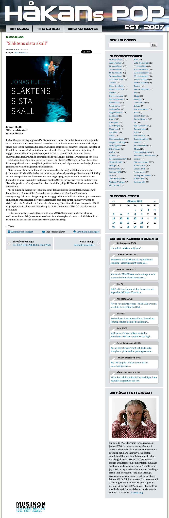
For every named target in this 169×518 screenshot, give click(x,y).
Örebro (112, 152)
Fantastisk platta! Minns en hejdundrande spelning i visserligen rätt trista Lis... (132, 261)
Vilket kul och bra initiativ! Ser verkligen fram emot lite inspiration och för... (134, 379)
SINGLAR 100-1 (115, 162)
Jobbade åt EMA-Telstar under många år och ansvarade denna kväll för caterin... (133, 276)
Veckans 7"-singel (117, 182)
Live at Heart (139, 135)
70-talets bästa (115, 69)
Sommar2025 (115, 172)
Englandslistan (115, 112)
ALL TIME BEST (116, 79)
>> (155, 201)
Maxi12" (137, 142)
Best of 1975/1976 (141, 89)
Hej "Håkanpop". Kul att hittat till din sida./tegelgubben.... (129, 364)
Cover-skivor (114, 106)
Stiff (111, 175)
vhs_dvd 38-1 (114, 185)
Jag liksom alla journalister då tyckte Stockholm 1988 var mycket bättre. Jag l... (131, 335)
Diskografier (114, 109)
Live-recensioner (116, 139)
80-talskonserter (141, 72)
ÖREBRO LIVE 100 (142, 152)
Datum (137, 106)
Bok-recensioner (116, 99)
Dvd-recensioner (141, 109)
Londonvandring (141, 139)
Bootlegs (137, 99)
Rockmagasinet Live (118, 159)
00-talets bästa (115, 59)
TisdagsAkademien (142, 175)
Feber (136, 112)
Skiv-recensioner (21, 52)
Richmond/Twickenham (144, 155)
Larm (136, 132)
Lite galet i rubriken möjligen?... (126, 248)
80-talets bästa (115, 72)
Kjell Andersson (141, 125)
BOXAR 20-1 (114, 102)
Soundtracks (139, 172)
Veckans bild (139, 182)
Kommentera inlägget (20, 231)
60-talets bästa (140, 66)
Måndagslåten (115, 145)
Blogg (136, 96)
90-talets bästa (115, 76)
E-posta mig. (137, 492)
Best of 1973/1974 (116, 89)
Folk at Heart (139, 116)
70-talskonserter (141, 69)
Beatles (137, 86)
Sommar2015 (139, 168)
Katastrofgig (114, 125)
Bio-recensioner (116, 96)
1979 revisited (115, 63)
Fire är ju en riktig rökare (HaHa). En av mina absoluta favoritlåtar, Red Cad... (134, 305)
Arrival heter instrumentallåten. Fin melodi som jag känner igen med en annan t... (132, 320)
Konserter (113, 129)
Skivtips (112, 165)
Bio (135, 92)
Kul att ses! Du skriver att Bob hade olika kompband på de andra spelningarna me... (132, 349)
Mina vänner (115, 149)
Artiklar (112, 82)
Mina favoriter (140, 145)
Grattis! (112, 119)
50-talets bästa (115, 66)
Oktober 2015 (134, 201)
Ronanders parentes (84, 244)
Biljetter (112, 92)
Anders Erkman (141, 79)
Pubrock (113, 155)
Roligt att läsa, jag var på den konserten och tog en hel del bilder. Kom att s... (132, 290)
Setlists (137, 159)
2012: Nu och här (141, 63)
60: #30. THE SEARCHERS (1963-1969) (32, 244)
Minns (137, 149)
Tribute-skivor (115, 178)
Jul (135, 122)
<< (113, 201)
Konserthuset (140, 129)
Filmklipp (113, 116)
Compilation (139, 102)
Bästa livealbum (116, 86)
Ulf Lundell (139, 178)
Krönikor (113, 132)
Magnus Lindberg (117, 142)
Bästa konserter (141, 82)
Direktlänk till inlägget (86, 231)
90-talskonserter (141, 76)
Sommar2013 (114, 168)
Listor (111, 135)
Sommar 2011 (140, 165)
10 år (136, 59)
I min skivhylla (140, 119)
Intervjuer (113, 122)
